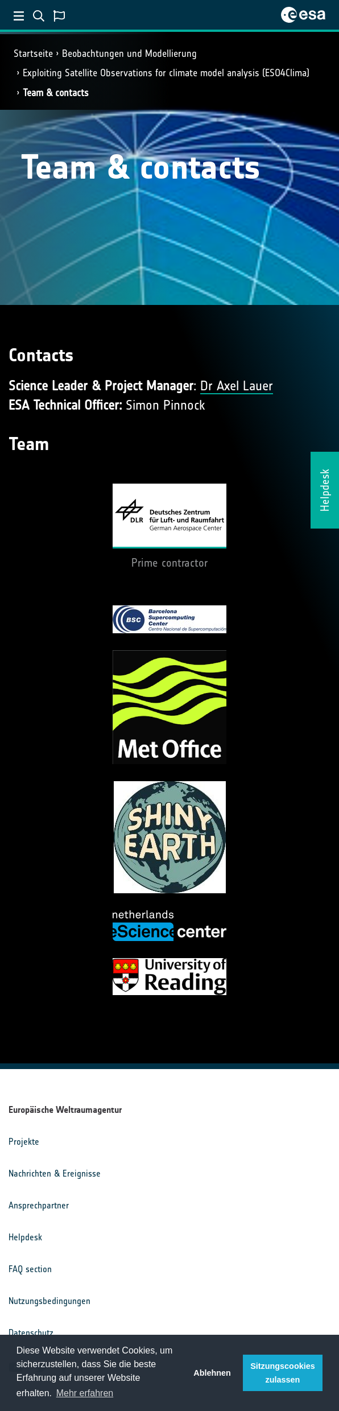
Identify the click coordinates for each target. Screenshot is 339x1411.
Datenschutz (31, 1332)
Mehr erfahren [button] (85, 1393)
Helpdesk (25, 1237)
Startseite (33, 53)
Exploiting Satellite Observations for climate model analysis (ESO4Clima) (166, 73)
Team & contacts (56, 92)
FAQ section (30, 1269)
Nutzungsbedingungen (49, 1301)
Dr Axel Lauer (236, 386)
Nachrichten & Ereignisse (55, 1173)
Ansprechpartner (39, 1205)
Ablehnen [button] (212, 1372)
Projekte (24, 1141)
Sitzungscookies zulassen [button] (282, 1373)
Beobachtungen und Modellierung (129, 53)
